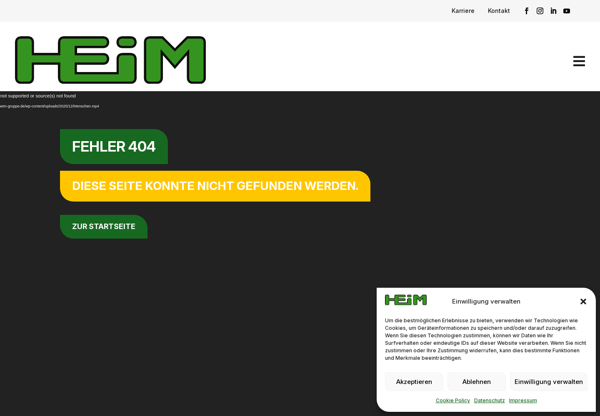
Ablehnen (476, 382)
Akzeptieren (414, 382)
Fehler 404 (114, 146)
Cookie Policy (453, 400)
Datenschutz (489, 400)
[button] (583, 301)
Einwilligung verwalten (549, 382)
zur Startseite (103, 226)
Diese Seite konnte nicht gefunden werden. (215, 186)
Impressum (523, 400)
